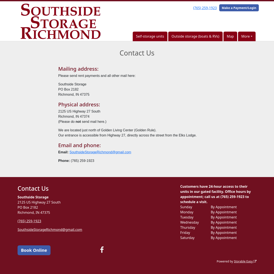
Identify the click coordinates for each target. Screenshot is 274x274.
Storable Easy (245, 261)
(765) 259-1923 (205, 8)
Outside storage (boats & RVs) (195, 36)
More (245, 36)
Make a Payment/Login (239, 8)
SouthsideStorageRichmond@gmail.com (100, 152)
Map (230, 36)
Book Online (34, 250)
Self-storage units (150, 36)
